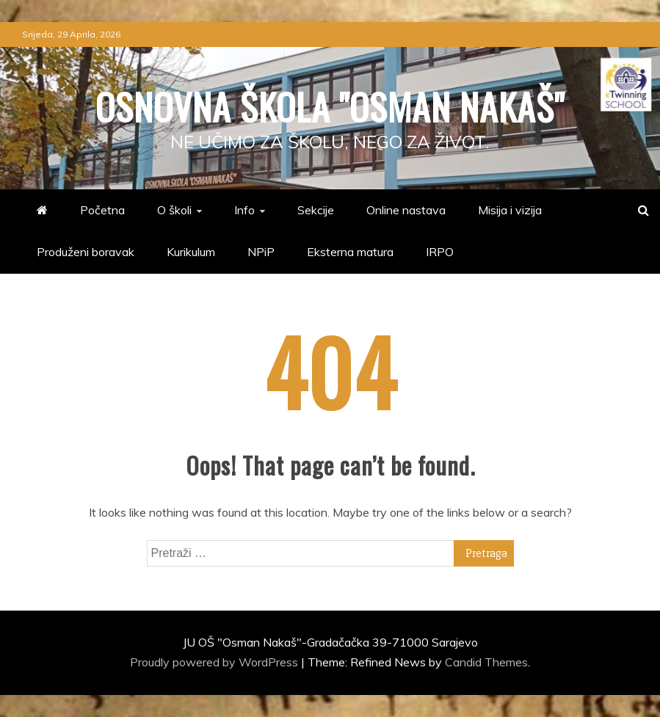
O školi (174, 210)
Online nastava (406, 210)
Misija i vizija (510, 210)
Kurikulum (191, 251)
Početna (102, 210)
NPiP (261, 251)
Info (244, 210)
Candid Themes (486, 662)
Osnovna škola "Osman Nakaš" (330, 106)
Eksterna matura (350, 251)
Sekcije (315, 210)
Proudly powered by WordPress (215, 662)
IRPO (440, 251)
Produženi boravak (85, 251)
